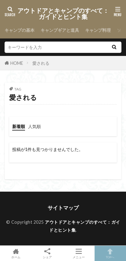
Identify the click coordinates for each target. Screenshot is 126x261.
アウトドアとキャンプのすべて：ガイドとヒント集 (63, 14)
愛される (40, 63)
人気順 (34, 126)
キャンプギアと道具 (60, 30)
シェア (47, 253)
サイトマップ (63, 207)
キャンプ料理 (98, 30)
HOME (16, 63)
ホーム (15, 253)
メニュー (79, 253)
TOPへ (110, 253)
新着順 (18, 126)
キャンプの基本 (19, 30)
